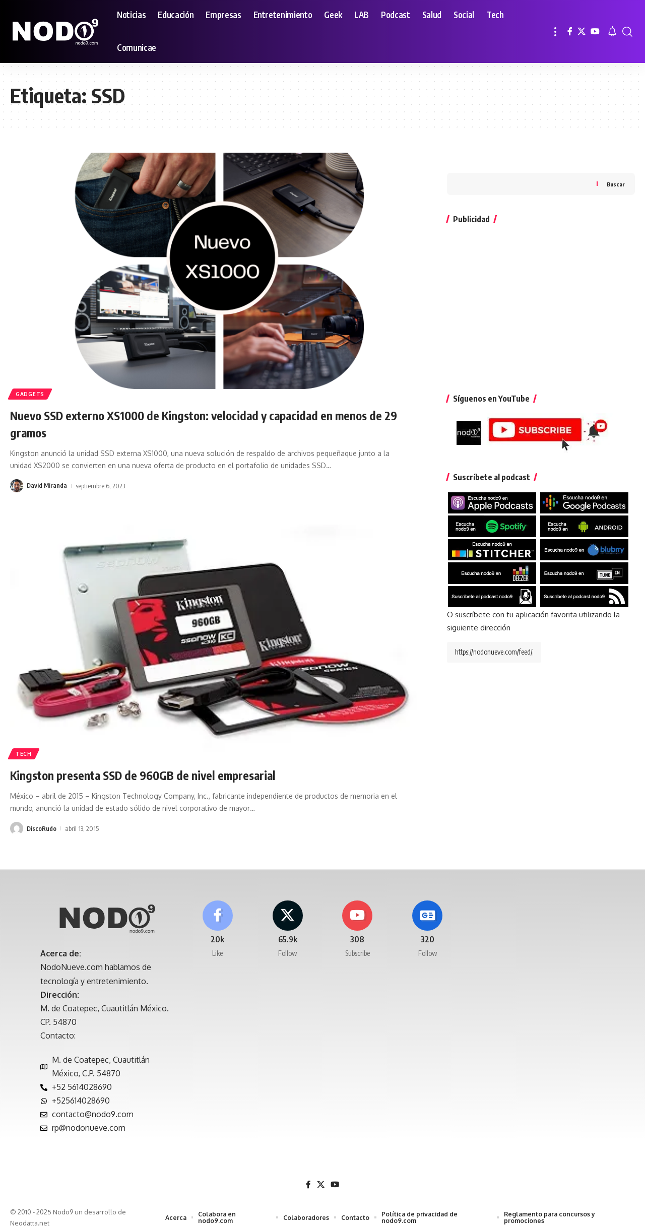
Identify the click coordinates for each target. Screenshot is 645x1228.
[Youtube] (358, 922)
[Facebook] (570, 31)
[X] (581, 31)
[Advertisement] (541, 283)
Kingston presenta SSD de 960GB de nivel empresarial (170, 774)
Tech (25, 752)
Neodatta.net (29, 1215)
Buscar (615, 163)
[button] (555, 31)
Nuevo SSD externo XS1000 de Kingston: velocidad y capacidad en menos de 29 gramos (205, 423)
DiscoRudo (42, 828)
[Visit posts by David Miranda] (16, 485)
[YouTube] (595, 31)
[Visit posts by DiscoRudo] (16, 828)
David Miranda (47, 486)
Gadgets (32, 392)
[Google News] (427, 922)
